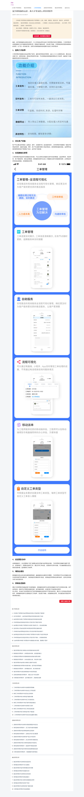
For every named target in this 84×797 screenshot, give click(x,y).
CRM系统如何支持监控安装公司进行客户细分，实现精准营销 (30, 637)
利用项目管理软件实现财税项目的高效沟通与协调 (27, 656)
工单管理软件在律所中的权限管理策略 (24, 687)
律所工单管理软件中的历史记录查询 (23, 693)
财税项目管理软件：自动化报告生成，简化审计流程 (28, 659)
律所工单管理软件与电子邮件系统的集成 (24, 702)
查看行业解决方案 (65, 601)
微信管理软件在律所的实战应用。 (23, 761)
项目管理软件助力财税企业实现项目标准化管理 (26, 650)
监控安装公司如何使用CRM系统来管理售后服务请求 (28, 628)
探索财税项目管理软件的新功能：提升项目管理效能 (28, 665)
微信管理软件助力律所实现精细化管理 (24, 780)
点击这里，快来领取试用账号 (42, 36)
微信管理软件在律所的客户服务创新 (23, 786)
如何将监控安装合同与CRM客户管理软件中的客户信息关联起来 (31, 634)
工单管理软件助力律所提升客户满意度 (24, 711)
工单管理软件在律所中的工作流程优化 (24, 699)
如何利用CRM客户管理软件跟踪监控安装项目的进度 (28, 619)
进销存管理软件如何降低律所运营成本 (24, 730)
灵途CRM (12, 3)
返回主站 (67, 7)
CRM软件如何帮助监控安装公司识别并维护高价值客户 (28, 631)
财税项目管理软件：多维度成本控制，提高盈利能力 (28, 653)
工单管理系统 (37, 7)
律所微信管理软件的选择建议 (22, 789)
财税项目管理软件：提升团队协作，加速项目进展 (27, 677)
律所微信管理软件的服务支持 (21, 771)
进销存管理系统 (48, 7)
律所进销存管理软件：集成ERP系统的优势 (25, 745)
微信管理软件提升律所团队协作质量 (23, 767)
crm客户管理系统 (16, 7)
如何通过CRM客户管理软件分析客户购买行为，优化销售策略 (30, 625)
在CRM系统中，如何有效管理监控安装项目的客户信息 (28, 616)
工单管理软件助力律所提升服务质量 (23, 696)
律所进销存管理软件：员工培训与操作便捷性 (26, 727)
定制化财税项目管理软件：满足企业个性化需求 (26, 674)
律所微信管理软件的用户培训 (21, 783)
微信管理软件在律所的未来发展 (22, 774)
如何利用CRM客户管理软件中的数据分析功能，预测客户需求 (30, 640)
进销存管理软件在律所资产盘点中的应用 (24, 736)
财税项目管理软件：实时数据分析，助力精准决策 (27, 668)
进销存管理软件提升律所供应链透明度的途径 (26, 749)
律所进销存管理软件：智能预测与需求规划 (25, 752)
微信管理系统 (58, 7)
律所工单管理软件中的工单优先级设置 (24, 708)
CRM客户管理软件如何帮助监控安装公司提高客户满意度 (29, 613)
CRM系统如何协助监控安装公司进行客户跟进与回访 (28, 622)
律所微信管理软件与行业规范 (21, 764)
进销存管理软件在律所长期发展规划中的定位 (26, 724)
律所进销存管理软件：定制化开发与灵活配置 (26, 733)
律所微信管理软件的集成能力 (21, 777)
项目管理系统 (27, 7)
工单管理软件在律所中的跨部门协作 (23, 705)
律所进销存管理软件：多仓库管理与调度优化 (26, 739)
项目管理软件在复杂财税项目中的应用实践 (25, 671)
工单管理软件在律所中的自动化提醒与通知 (25, 714)
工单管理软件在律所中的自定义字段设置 (24, 690)
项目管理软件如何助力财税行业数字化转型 (25, 662)
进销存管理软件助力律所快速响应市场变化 (25, 742)
